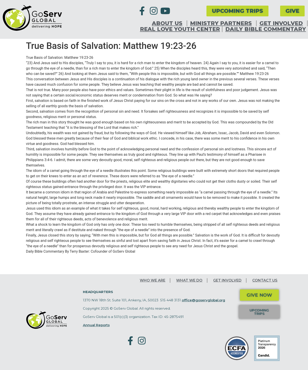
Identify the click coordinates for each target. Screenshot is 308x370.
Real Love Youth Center (180, 29)
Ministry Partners (222, 23)
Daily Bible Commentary (265, 29)
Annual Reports (96, 325)
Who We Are (152, 280)
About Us (168, 23)
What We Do (189, 280)
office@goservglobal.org (203, 300)
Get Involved (282, 23)
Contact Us (264, 280)
